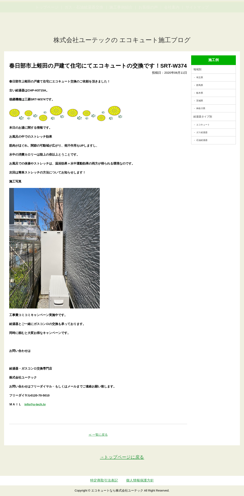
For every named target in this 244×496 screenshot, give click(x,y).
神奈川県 (200, 108)
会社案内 (172, 26)
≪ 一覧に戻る (98, 434)
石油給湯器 (201, 140)
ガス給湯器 (201, 132)
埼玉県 (199, 77)
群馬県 (199, 85)
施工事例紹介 (121, 26)
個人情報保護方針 (140, 480)
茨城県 (199, 100)
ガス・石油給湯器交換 (83, 26)
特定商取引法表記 (104, 480)
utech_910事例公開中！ (84, 13)
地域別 (197, 69)
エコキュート (203, 124)
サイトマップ (197, 26)
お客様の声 (148, 26)
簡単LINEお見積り (196, 10)
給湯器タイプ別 (202, 116)
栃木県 (199, 93)
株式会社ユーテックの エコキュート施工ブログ (122, 40)
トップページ (47, 26)
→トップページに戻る (122, 457)
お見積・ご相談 (226, 10)
